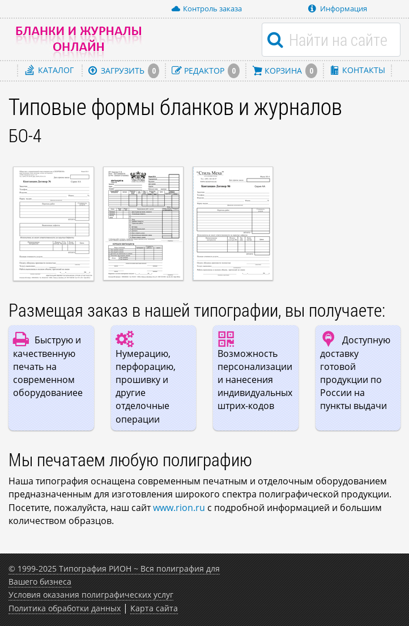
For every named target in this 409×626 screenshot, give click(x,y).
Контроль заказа (206, 8)
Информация (337, 8)
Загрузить (124, 70)
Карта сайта (154, 608)
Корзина (284, 70)
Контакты (357, 70)
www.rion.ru (179, 507)
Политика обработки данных (64, 608)
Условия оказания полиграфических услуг (90, 594)
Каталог (49, 70)
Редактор (206, 70)
